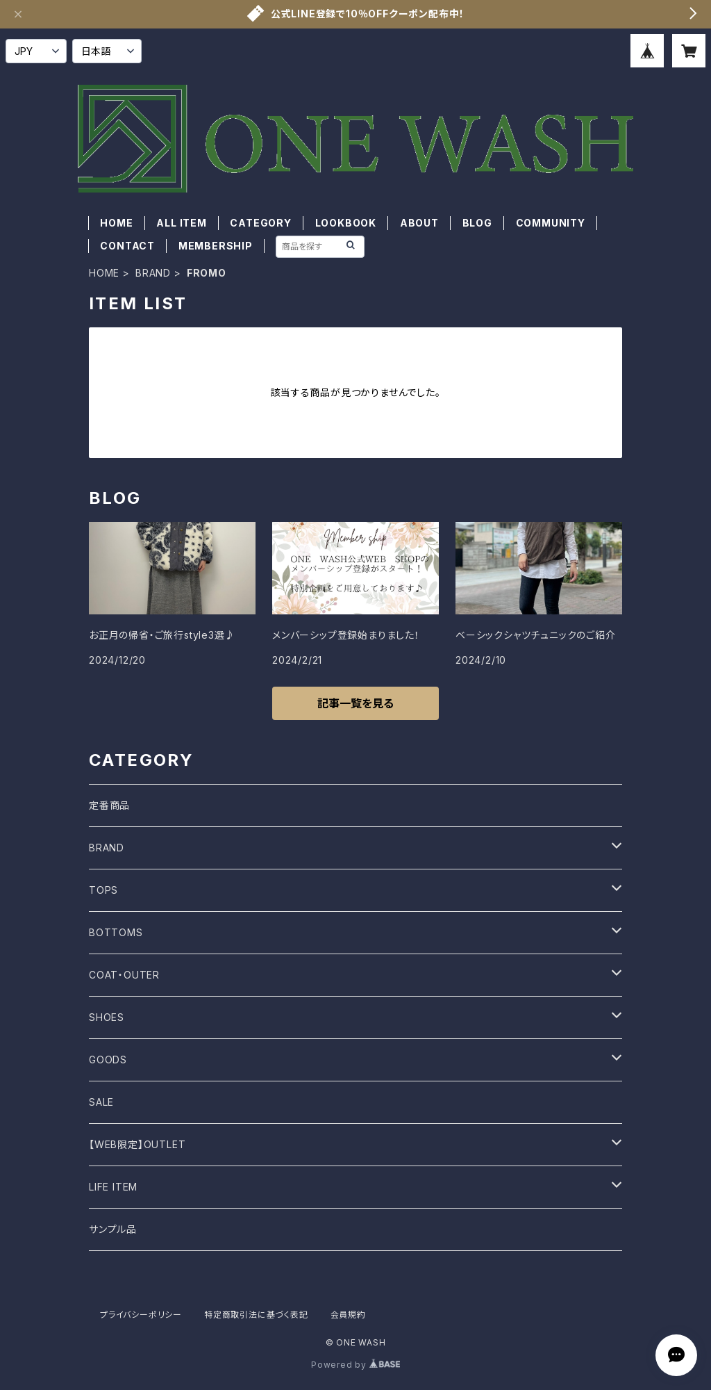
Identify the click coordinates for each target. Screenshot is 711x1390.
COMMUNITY (550, 223)
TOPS (103, 890)
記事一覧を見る (355, 703)
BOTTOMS (116, 932)
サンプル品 (113, 1229)
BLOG (477, 223)
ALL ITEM (181, 223)
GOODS (108, 1059)
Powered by (355, 1364)
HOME (116, 223)
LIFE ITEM (113, 1187)
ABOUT (419, 223)
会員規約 (348, 1314)
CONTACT (127, 246)
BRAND (153, 273)
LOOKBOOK (345, 223)
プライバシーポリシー (141, 1314)
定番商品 (109, 805)
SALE (101, 1102)
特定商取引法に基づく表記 (256, 1314)
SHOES (106, 1017)
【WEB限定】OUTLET (137, 1144)
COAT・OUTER (124, 975)
